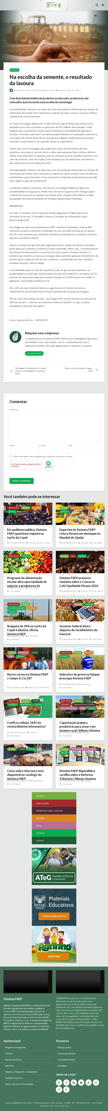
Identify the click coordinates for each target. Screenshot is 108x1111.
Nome (12, 445)
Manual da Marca (13, 1059)
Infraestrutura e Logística (84, 705)
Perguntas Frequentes (15, 1047)
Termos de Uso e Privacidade (19, 1084)
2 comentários (34, 588)
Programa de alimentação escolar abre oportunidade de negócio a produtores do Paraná (27, 584)
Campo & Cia (23, 653)
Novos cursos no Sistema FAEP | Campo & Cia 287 (25, 677)
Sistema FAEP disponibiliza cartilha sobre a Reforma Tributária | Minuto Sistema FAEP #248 (79, 777)
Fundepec (62, 1065)
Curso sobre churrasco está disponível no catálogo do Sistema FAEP (27, 775)
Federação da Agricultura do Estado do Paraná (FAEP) (24, 1013)
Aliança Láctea (64, 1047)
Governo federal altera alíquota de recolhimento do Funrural (80, 630)
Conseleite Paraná (66, 1059)
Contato (9, 1053)
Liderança (13, 705)
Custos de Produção (17, 608)
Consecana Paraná (66, 1053)
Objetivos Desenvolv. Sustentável (21, 1072)
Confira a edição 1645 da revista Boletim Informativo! (25, 727)
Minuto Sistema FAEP (68, 708)
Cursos (34, 653)
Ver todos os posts (34, 354)
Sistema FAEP (10, 1011)
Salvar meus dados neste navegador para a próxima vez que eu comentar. (43, 456)
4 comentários (34, 636)
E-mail (42, 445)
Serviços (14, 70)
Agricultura (14, 508)
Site (70, 445)
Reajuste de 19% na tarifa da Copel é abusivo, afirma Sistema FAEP (26, 630)
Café (73, 556)
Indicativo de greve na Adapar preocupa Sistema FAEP (78, 679)
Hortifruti (65, 705)
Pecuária (36, 508)
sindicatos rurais (21, 1020)
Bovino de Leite (77, 508)
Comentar (64, 90)
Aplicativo (10, 1065)
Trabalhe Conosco (14, 1078)
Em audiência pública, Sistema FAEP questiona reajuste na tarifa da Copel (26, 534)
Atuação (26, 508)
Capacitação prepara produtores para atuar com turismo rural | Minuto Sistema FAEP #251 (79, 729)
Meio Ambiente (26, 705)
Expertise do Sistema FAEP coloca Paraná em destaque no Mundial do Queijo (79, 534)
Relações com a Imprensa (22, 90)
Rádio (11, 656)
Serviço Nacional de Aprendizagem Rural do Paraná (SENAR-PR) (27, 1017)
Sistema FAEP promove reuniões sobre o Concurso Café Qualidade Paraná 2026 (79, 584)
